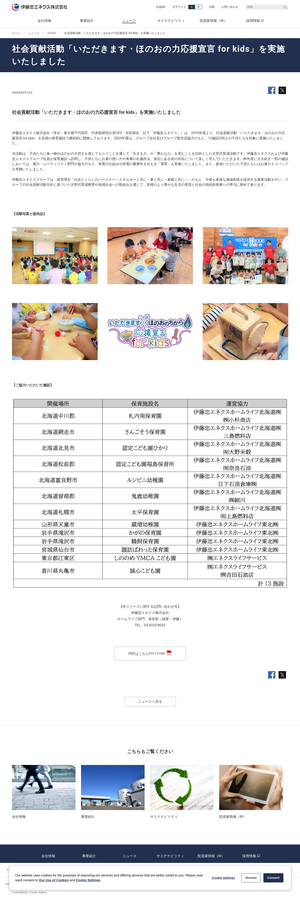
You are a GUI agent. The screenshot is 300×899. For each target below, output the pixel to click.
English (160, 7)
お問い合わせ (229, 7)
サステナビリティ (170, 854)
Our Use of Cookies (54, 880)
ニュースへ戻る (150, 701)
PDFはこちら (150, 653)
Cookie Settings (88, 880)
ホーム (16, 33)
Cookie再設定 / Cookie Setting (29, 892)
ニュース (33, 33)
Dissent (250, 877)
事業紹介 (89, 854)
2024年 (51, 33)
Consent (273, 877)
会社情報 (48, 854)
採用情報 (251, 854)
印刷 (212, 7)
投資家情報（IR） (210, 854)
